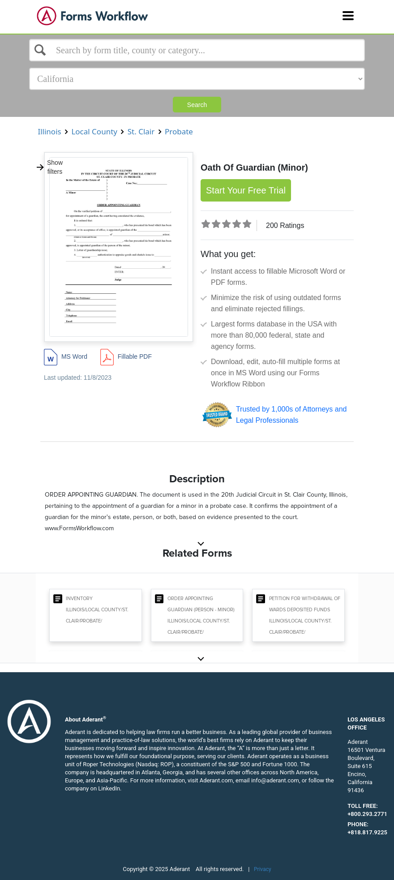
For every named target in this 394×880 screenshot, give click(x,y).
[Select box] (197, 50)
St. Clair (140, 131)
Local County (94, 131)
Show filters (49, 167)
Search (197, 104)
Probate (179, 131)
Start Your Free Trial (246, 190)
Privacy (262, 869)
